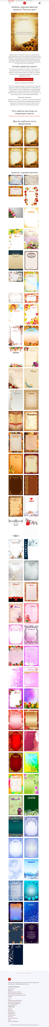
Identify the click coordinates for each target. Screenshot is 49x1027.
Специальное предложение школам (17, 995)
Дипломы (10, 1010)
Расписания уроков (13, 1018)
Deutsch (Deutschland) (14, 116)
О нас (9, 999)
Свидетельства (11, 1015)
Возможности (11, 989)
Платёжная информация (14, 1002)
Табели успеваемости (13, 1021)
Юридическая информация (15, 1000)
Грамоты (10, 1009)
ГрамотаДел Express (20, 0)
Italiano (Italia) (24, 116)
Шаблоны (10, 990)
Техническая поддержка (14, 1003)
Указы (9, 1019)
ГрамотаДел (11, 0)
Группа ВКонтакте (12, 1005)
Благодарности (11, 1012)
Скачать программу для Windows (24, 83)
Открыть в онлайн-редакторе (24, 79)
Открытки (10, 1016)
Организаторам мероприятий (15, 993)
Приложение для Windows (14, 992)
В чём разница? (29, 0)
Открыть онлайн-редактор (23, 973)
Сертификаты (11, 1013)
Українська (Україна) (34, 116)
